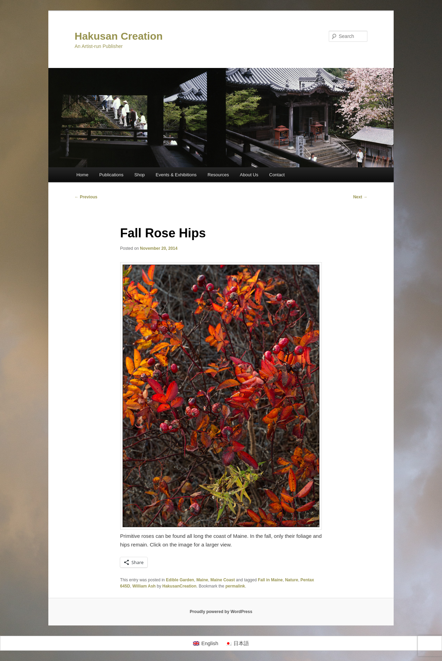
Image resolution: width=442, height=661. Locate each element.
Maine (202, 580)
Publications (111, 174)
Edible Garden (180, 580)
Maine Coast (222, 580)
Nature (291, 580)
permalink (235, 586)
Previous (86, 197)
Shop (139, 174)
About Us (249, 174)
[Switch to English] (206, 643)
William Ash (143, 586)
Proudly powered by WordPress (221, 611)
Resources (218, 174)
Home (82, 174)
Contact (277, 174)
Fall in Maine (270, 580)
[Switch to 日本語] (237, 643)
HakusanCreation (179, 586)
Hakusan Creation (119, 36)
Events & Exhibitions (176, 174)
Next (360, 197)
